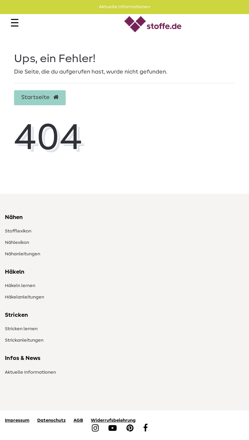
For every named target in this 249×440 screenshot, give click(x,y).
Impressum (17, 420)
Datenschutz (51, 420)
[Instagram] (95, 428)
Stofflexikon (18, 231)
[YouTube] (112, 428)
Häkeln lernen (20, 285)
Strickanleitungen (24, 340)
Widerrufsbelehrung (113, 420)
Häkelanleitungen (24, 297)
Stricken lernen (21, 329)
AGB (78, 420)
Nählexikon (17, 242)
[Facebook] (145, 428)
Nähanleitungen (22, 254)
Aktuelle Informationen (30, 372)
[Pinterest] (129, 428)
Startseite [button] (39, 97)
